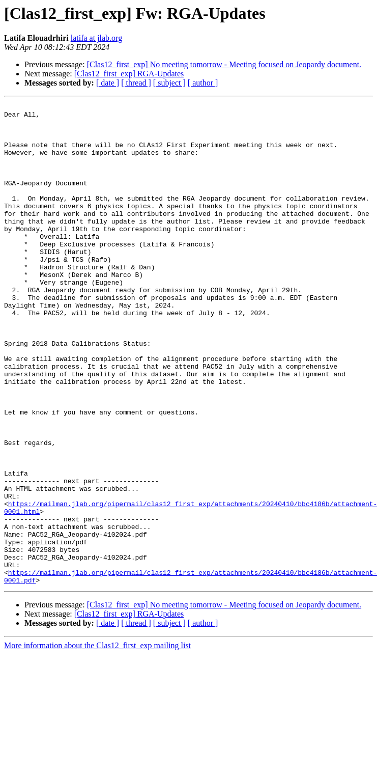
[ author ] (203, 82)
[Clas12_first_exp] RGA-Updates (129, 73)
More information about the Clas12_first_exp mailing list (97, 741)
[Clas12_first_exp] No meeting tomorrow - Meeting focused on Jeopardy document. (224, 64)
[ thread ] (136, 82)
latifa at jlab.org (96, 38)
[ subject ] (169, 82)
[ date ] (107, 82)
